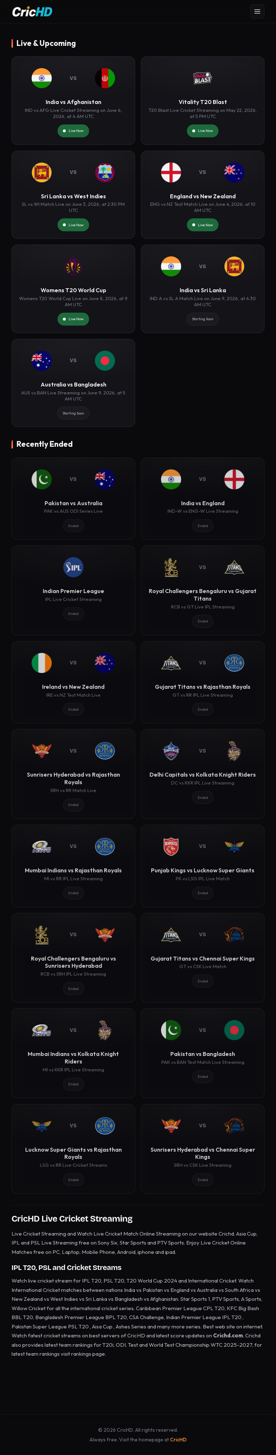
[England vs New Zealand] (202, 195)
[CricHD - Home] (32, 11)
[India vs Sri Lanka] (202, 289)
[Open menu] (257, 11)
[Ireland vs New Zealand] (73, 682)
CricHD (178, 1439)
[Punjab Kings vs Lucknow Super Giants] (202, 866)
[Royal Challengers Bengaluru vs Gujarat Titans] (202, 590)
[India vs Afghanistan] (73, 100)
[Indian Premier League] (73, 590)
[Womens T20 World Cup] (73, 289)
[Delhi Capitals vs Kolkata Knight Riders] (202, 774)
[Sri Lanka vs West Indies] (73, 195)
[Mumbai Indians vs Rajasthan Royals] (73, 866)
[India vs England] (202, 499)
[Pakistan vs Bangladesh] (202, 1053)
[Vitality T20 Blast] (202, 100)
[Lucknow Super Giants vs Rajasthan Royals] (73, 1149)
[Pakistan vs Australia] (73, 499)
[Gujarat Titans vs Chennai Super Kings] (202, 958)
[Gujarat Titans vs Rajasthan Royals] (202, 682)
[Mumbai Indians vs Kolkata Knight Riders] (73, 1053)
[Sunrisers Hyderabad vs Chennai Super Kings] (202, 1149)
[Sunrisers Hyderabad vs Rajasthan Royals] (73, 774)
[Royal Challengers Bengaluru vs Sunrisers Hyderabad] (73, 958)
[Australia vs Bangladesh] (73, 383)
